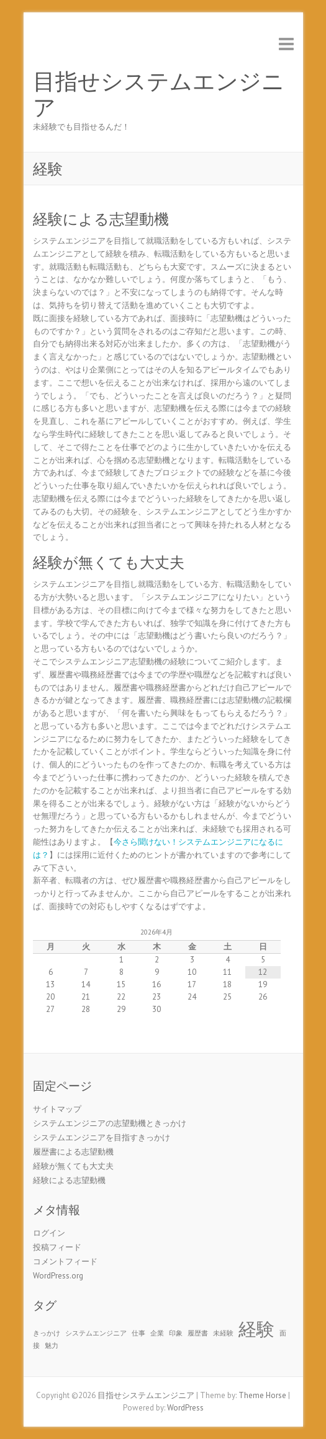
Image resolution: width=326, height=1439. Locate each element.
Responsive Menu (286, 43)
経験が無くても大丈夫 (108, 562)
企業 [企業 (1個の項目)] (157, 1333)
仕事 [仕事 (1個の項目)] (138, 1333)
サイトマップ (57, 1109)
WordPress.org (58, 1275)
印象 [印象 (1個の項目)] (176, 1333)
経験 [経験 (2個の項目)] (256, 1328)
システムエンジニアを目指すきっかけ (101, 1137)
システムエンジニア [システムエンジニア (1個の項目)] (96, 1333)
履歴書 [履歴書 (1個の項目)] (198, 1333)
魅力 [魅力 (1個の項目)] (51, 1345)
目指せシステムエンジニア (158, 94)
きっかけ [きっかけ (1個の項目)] (46, 1333)
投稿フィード (57, 1247)
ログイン (49, 1233)
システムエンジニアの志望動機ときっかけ (109, 1123)
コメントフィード (65, 1261)
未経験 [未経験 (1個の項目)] (223, 1333)
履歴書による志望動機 (73, 1151)
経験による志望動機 (101, 219)
